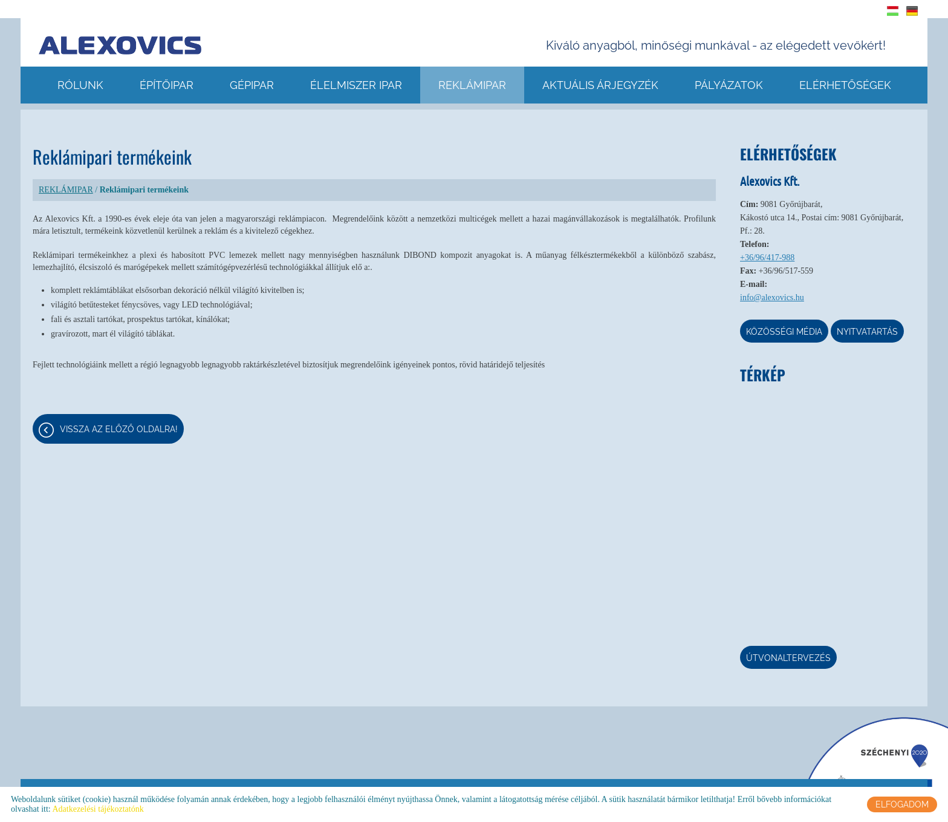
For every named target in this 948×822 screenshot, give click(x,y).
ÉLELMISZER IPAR (356, 85)
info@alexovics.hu (772, 297)
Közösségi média (784, 332)
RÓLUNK (80, 85)
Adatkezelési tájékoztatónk (97, 809)
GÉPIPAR (252, 85)
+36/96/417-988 (767, 257)
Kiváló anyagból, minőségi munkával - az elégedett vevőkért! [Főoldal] (716, 45)
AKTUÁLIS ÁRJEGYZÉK (600, 85)
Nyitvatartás (867, 332)
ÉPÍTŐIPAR (166, 85)
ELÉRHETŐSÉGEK (845, 85)
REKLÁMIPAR (472, 85)
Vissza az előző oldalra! (119, 429)
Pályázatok (729, 85)
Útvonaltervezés (788, 658)
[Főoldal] (120, 45)
